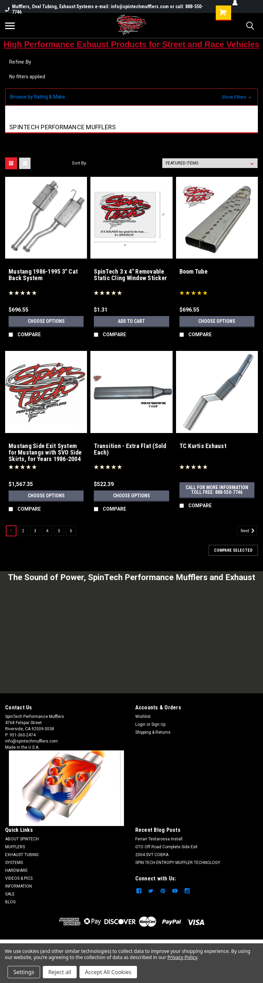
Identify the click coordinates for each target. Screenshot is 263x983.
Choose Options (46, 321)
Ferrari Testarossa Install (159, 839)
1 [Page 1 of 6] (11, 530)
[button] (131, 97)
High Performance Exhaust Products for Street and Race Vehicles (132, 44)
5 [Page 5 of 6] (59, 530)
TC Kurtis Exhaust (202, 446)
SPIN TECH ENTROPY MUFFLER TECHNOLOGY (177, 862)
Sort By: (79, 163)
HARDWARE (16, 870)
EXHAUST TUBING (22, 854)
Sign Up (158, 724)
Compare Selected (233, 550)
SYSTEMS (14, 862)
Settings (23, 972)
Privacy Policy (182, 957)
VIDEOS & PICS (19, 878)
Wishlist (143, 716)
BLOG (10, 902)
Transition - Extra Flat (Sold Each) (130, 449)
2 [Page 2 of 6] (23, 530)
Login (140, 724)
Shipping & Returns (153, 732)
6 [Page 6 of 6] (71, 530)
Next (249, 530)
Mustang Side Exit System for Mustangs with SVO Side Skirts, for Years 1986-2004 (45, 452)
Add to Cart (131, 321)
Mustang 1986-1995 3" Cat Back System (43, 274)
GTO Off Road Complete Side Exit (166, 846)
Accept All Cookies (108, 972)
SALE (10, 894)
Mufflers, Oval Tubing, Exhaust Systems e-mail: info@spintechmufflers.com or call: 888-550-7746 (104, 9)
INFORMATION (18, 886)
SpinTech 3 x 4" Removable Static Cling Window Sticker (130, 274)
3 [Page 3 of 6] (35, 530)
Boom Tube (193, 271)
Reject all (59, 972)
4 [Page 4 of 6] (47, 530)
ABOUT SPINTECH (22, 839)
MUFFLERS (15, 846)
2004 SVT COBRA (151, 854)
